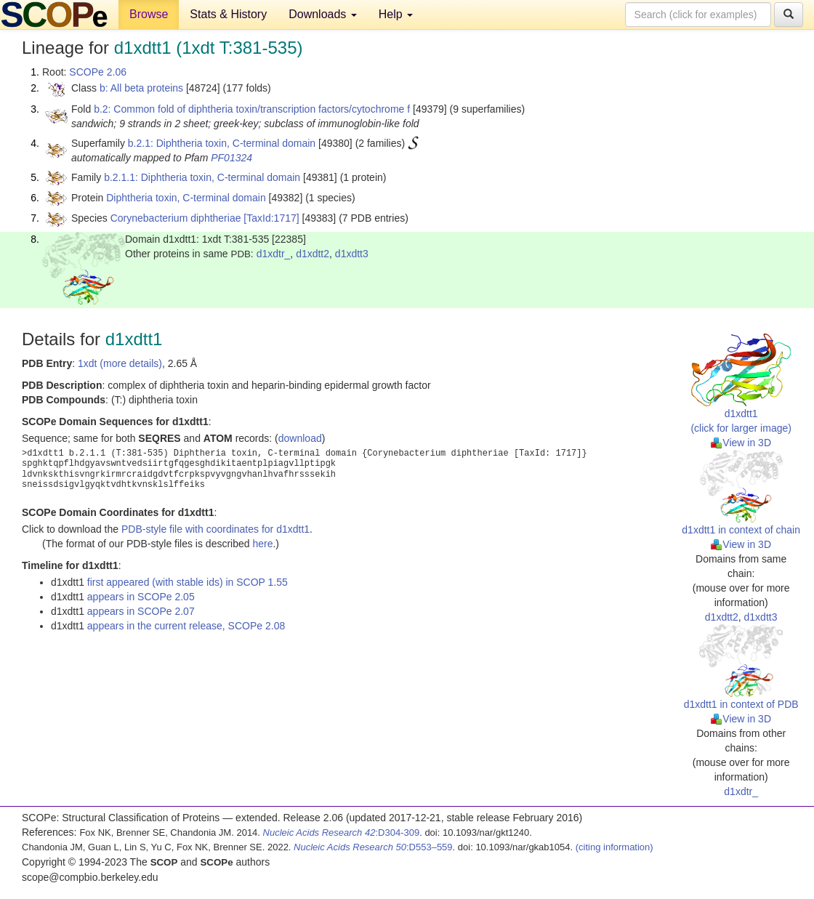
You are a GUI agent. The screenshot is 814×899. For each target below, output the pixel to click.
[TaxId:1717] (271, 218)
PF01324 (231, 158)
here (262, 543)
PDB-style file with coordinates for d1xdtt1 (215, 529)
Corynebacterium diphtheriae (175, 218)
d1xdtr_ (274, 253)
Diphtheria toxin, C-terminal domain (185, 197)
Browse (148, 14)
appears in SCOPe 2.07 (141, 611)
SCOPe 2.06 (97, 72)
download (300, 438)
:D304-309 (341, 832)
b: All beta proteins (141, 88)
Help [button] (396, 14)
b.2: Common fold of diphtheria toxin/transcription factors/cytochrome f (252, 109)
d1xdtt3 (351, 253)
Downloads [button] (323, 14)
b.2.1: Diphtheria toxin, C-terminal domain (221, 143)
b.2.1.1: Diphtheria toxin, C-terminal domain (202, 177)
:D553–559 (373, 847)
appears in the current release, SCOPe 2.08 (186, 626)
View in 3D (741, 442)
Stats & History (228, 14)
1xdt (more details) (120, 363)
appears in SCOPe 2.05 (141, 596)
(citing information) (614, 847)
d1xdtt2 (312, 253)
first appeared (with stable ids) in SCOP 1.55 (187, 582)
